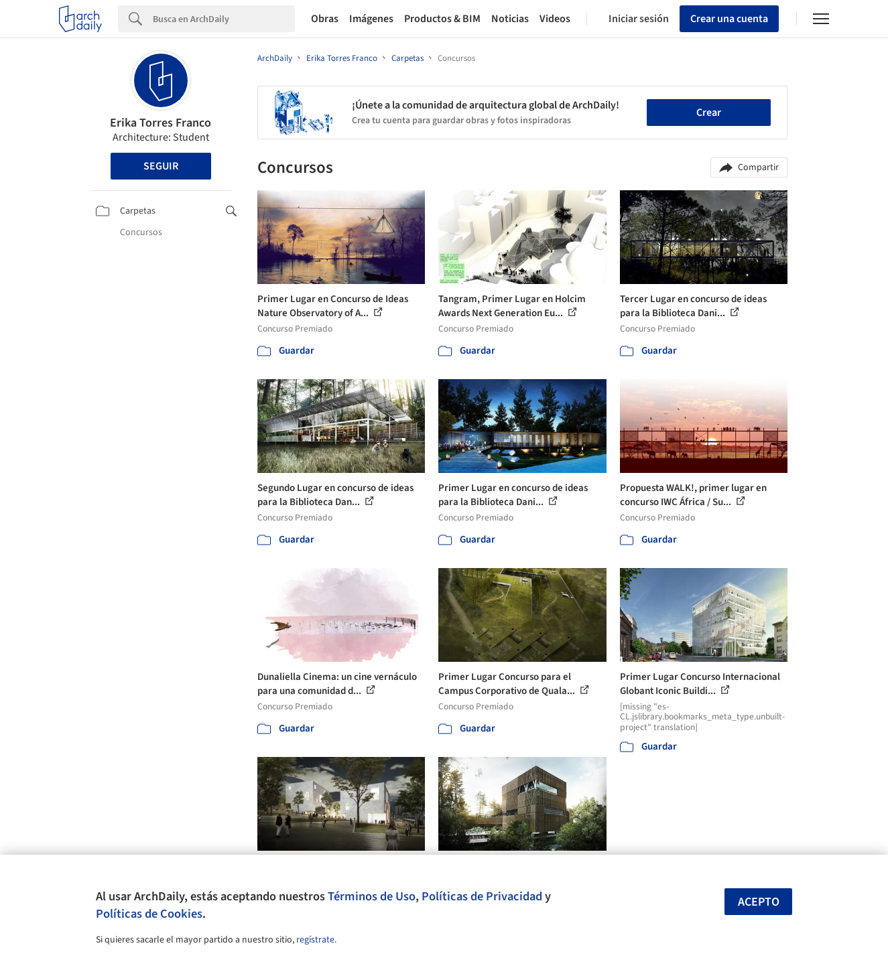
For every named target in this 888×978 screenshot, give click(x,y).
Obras (324, 18)
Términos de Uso (372, 896)
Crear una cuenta (729, 18)
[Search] (224, 18)
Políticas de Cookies (149, 913)
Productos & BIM (442, 18)
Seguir (160, 166)
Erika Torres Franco (160, 123)
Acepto (758, 902)
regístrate (315, 940)
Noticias (510, 18)
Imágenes (371, 18)
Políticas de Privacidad (482, 896)
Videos (555, 18)
